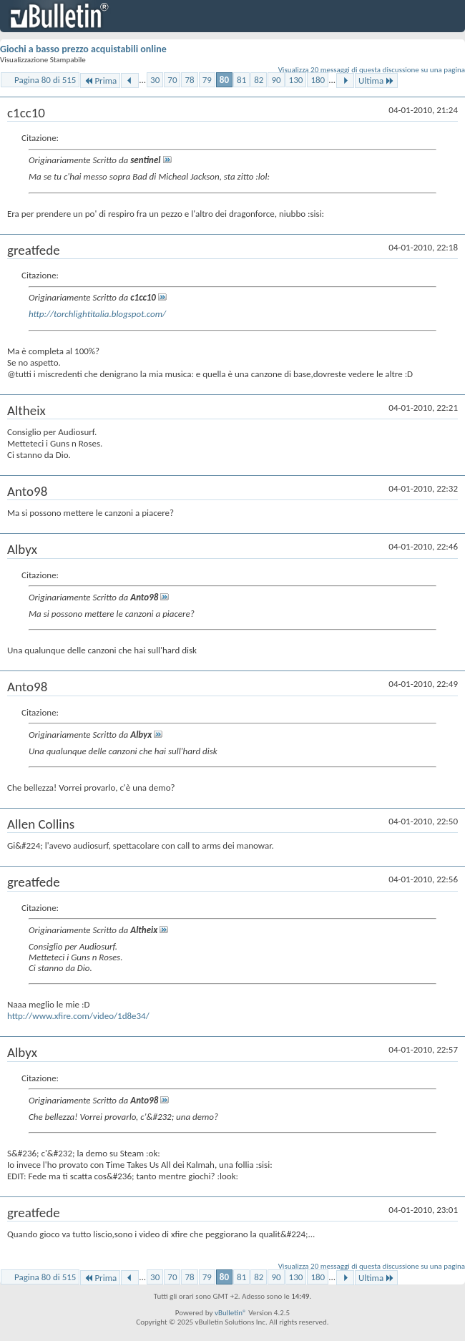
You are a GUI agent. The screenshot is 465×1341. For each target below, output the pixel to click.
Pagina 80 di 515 (45, 79)
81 (241, 79)
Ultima (376, 80)
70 (172, 79)
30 (155, 79)
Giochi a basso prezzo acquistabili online (83, 49)
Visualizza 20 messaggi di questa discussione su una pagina (371, 69)
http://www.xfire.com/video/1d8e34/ (78, 1015)
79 (207, 79)
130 (296, 79)
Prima (100, 80)
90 (275, 79)
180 (317, 79)
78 (189, 79)
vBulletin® (231, 1312)
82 (258, 79)
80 (224, 79)
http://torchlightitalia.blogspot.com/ (97, 313)
